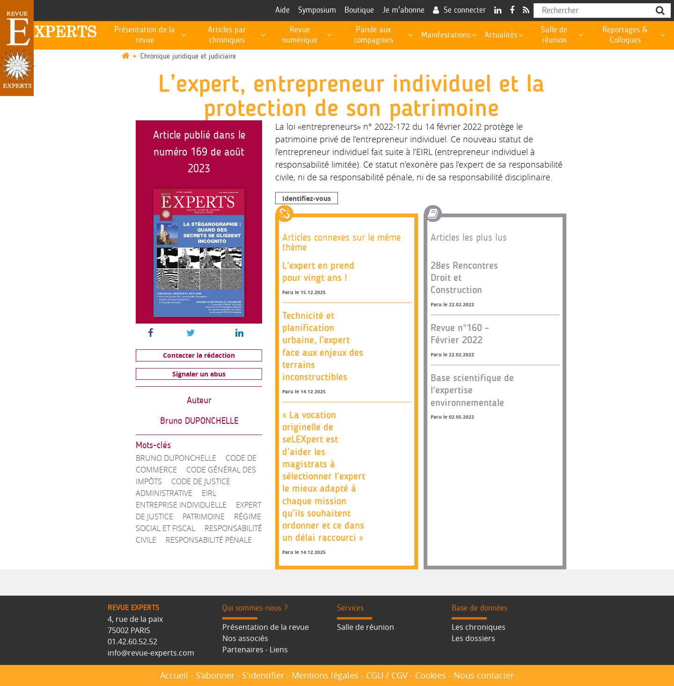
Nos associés (245, 638)
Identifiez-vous (306, 198)
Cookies (430, 675)
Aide (282, 10)
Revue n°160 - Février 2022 (460, 334)
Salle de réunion (365, 627)
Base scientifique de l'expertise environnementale (472, 390)
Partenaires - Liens (255, 649)
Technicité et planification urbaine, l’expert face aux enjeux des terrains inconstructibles (322, 346)
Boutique (359, 10)
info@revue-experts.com (151, 653)
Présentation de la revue (265, 627)
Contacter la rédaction (199, 355)
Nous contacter (484, 675)
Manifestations (445, 35)
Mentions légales (325, 675)
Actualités (500, 35)
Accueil (174, 675)
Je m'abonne (403, 10)
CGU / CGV (387, 675)
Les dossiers (473, 638)
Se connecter (465, 10)
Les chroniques (479, 627)
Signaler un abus (199, 373)
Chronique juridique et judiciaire (188, 56)
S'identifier (263, 675)
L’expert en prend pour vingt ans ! (318, 271)
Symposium (317, 10)
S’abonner (215, 675)
